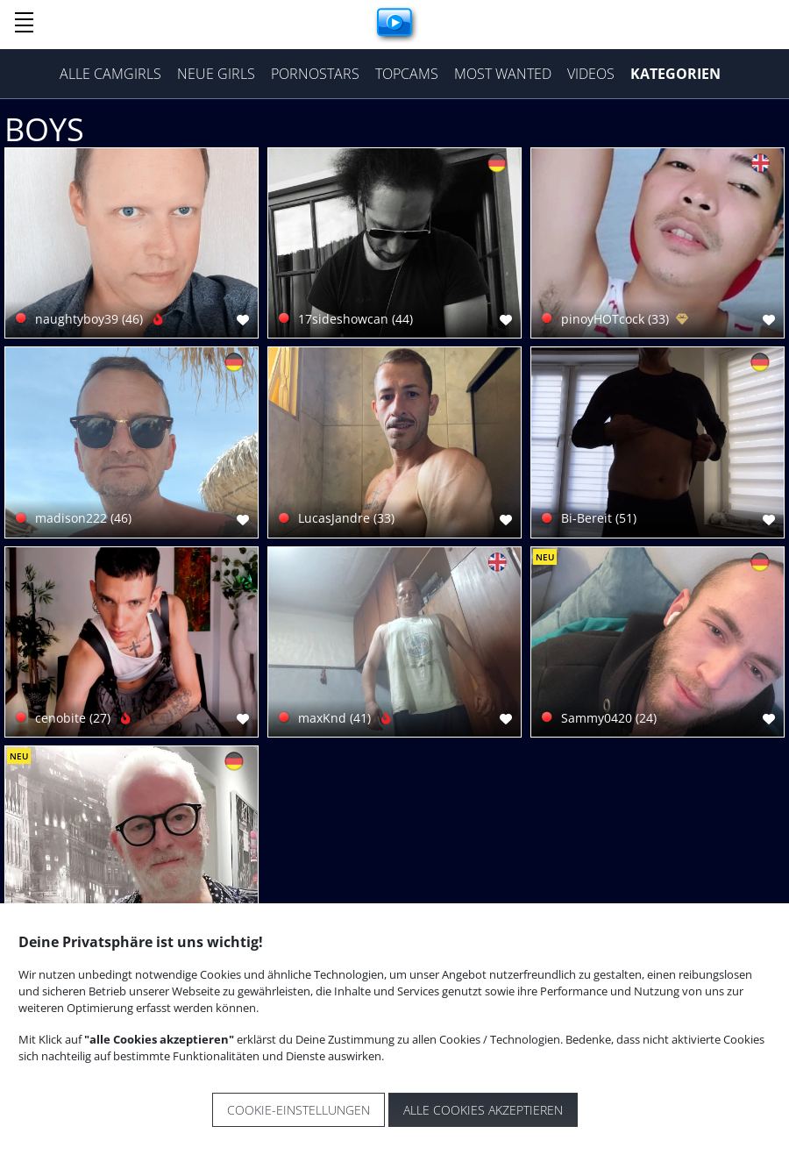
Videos (591, 73)
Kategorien (675, 73)
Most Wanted (502, 73)
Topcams (406, 73)
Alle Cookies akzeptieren (483, 1110)
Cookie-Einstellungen (298, 1110)
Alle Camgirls (110, 73)
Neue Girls (216, 73)
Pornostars (315, 73)
